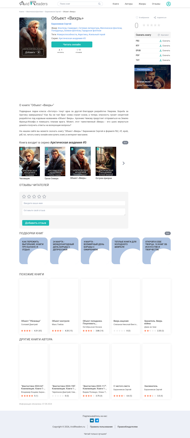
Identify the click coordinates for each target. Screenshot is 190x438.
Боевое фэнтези (72, 30)
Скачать (166, 41)
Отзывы (156, 4)
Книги (116, 4)
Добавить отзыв (35, 222)
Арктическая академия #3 (72, 38)
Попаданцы (57, 30)
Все (125, 142)
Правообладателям (128, 426)
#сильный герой (97, 34)
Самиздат (72, 28)
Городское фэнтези (91, 30)
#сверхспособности (67, 34)
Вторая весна (143, 81)
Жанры (142, 4)
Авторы (129, 4)
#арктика (83, 34)
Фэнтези (62, 28)
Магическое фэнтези (111, 28)
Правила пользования (101, 426)
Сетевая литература (89, 28)
